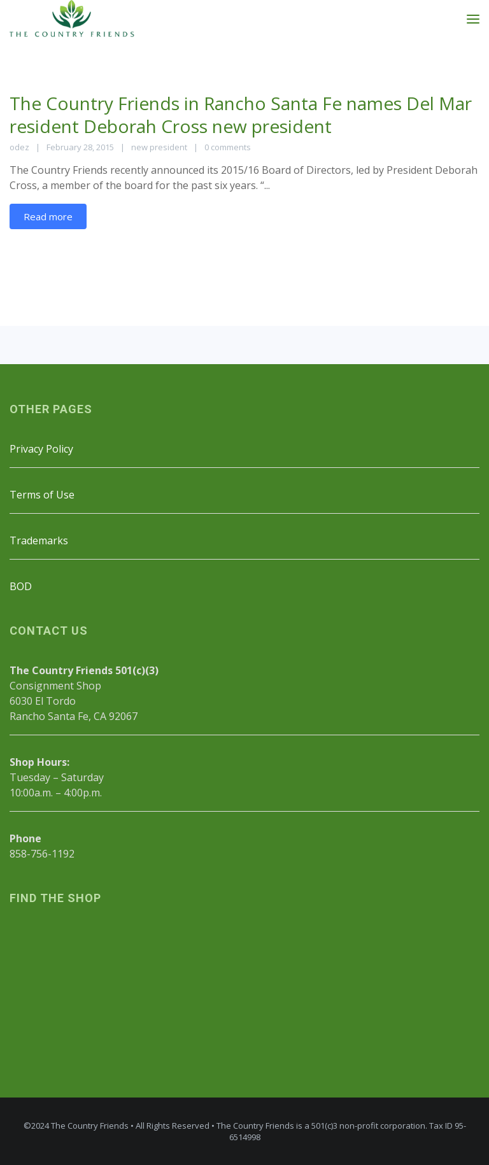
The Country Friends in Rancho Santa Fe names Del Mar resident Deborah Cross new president (241, 114)
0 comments (227, 147)
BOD (21, 586)
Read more (48, 216)
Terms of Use (42, 495)
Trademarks (39, 540)
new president (159, 147)
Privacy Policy (41, 449)
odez (19, 147)
